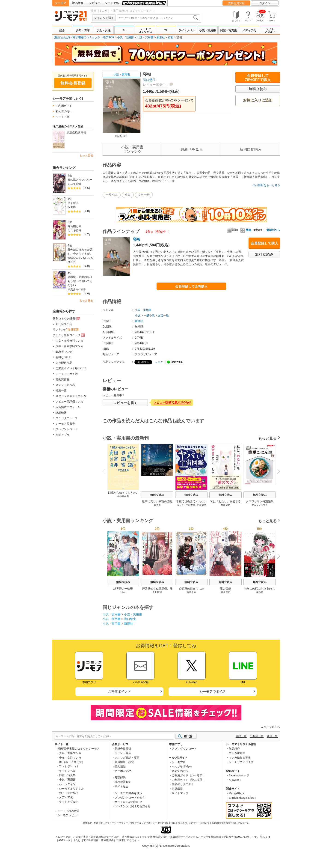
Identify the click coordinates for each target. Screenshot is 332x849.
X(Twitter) (234, 779)
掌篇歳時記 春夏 (76, 132)
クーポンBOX (123, 770)
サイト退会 (121, 786)
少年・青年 (83, 30)
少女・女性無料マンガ (69, 340)
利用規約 (98, 823)
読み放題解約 (123, 781)
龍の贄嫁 (225, 588)
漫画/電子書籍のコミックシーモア (78, 748)
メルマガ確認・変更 (127, 757)
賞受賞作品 (62, 379)
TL (166, 30)
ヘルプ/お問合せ (182, 766)
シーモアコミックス (145, 30)
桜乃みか (73, 289)
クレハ (123, 592)
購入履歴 (120, 766)
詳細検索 (61, 412)
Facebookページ (239, 775)
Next (277, 472)
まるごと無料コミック (69, 335)
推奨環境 (177, 788)
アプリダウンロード (184, 748)
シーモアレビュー (68, 815)
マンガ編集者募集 (240, 757)
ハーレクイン (67, 784)
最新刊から (273, 230)
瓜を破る (73, 203)
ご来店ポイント (119, 691)
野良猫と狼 (74, 226)
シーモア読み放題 (68, 811)
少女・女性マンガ (70, 757)
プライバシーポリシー (116, 823)
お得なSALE (63, 357)
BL (124, 30)
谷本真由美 (123, 496)
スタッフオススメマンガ (71, 396)
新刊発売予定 (64, 324)
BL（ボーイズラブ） (72, 762)
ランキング (66, 329)
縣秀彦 (157, 505)
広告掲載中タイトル (68, 407)
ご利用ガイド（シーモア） (188, 775)
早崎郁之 (225, 505)
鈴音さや (191, 592)
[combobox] (158, 17)
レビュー (94, 3)
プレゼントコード (67, 429)
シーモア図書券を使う (128, 793)
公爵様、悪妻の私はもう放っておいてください (80, 281)
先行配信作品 (64, 362)
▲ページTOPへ (270, 727)
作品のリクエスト (183, 784)
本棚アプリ (62, 434)
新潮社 (161, 37)
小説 (128, 195)
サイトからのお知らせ (128, 802)
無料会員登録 (236, 3)
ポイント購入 (123, 753)
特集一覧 (61, 390)
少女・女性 (103, 30)
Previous (106, 471)
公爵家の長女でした (191, 588)
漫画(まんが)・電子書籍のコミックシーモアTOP (84, 37)
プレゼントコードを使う (130, 797)
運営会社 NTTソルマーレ (236, 823)
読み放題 (77, 3)
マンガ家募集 (237, 753)
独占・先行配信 (68, 793)
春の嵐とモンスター (80, 179)
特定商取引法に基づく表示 (173, 823)
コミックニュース (67, 418)
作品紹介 (234, 748)
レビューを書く (125, 403)
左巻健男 (201, 505)
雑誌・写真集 (228, 30)
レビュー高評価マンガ (69, 401)
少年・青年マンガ (70, 753)
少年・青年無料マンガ (69, 346)
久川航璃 (157, 592)
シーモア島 (112, 3)
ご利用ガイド (64, 105)
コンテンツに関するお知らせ (133, 806)
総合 (62, 30)
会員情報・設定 (124, 762)
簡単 (245, 230)
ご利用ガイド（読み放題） (188, 779)
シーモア (60, 3)
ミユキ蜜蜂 (74, 183)
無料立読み (157, 495)
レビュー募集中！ (156, 84)
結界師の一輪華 (123, 588)
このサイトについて (199, 823)
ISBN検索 (217, 823)
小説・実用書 (207, 30)
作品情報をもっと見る (266, 185)
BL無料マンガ (64, 351)
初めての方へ (64, 111)
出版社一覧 (257, 736)
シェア (159, 361)
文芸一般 (144, 195)
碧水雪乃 (225, 592)
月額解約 (120, 777)
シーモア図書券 (65, 423)
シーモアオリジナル (71, 788)
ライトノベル (186, 30)
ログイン (264, 3)
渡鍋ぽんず (74, 257)
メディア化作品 (65, 385)
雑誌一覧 (241, 736)
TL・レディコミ (69, 766)
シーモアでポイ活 (67, 373)
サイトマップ (180, 793)
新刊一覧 (272, 736)
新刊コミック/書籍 (67, 319)
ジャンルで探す (104, 17)
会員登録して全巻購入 (191, 286)
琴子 (83, 289)
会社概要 (87, 823)
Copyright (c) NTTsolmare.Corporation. (166, 845)
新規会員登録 (123, 748)
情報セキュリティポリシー (143, 823)
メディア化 (249, 30)
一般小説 (112, 195)
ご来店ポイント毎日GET (71, 368)
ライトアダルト (270, 30)
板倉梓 (72, 207)
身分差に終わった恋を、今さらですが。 (80, 251)
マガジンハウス (260, 505)
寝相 (170, 37)
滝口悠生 (149, 80)
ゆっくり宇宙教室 (186, 505)
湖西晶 (259, 592)
